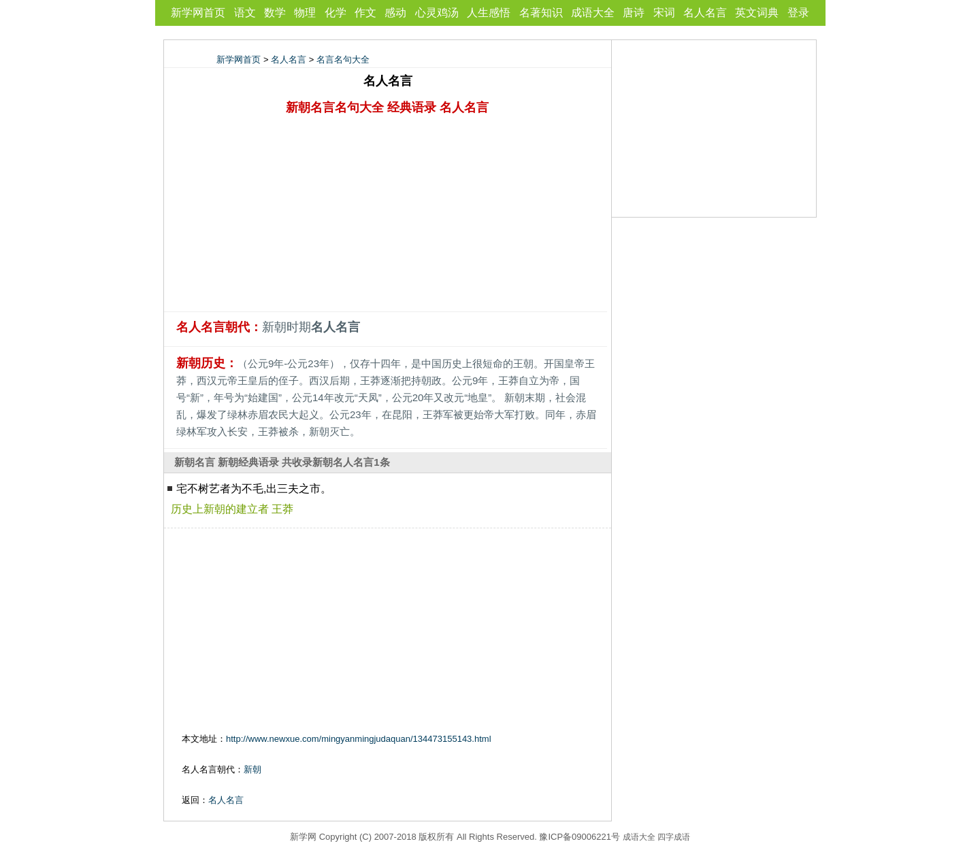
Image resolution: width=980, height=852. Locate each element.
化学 (335, 12)
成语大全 (593, 12)
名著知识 (541, 12)
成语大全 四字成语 (656, 837)
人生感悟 (488, 12)
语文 (245, 12)
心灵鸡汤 (437, 12)
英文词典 (757, 12)
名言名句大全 (343, 59)
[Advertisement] (388, 216)
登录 (798, 12)
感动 (395, 12)
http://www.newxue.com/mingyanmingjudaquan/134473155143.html (358, 739)
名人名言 (705, 12)
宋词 (664, 12)
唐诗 (633, 12)
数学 (275, 12)
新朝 (252, 769)
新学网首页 (198, 12)
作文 (365, 12)
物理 (305, 12)
